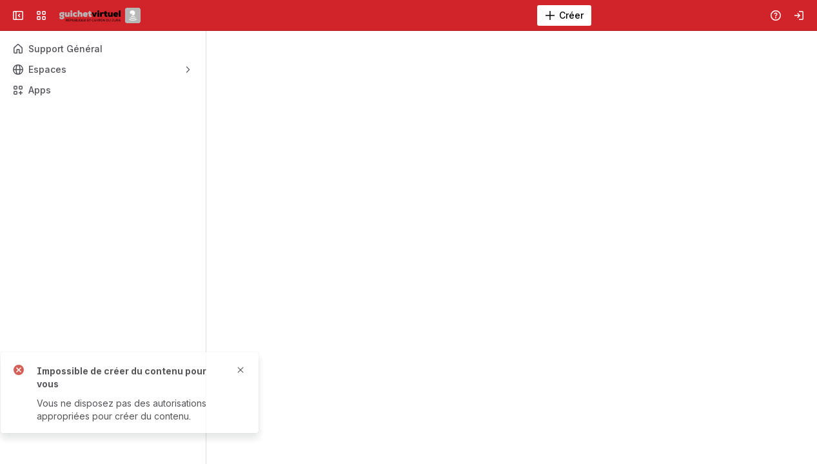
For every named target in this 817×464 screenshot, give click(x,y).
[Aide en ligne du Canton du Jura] (100, 15)
